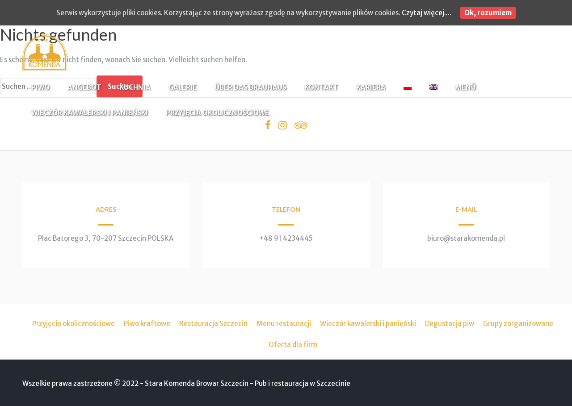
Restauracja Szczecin (213, 323)
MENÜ (465, 87)
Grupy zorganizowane (518, 323)
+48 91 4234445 (286, 238)
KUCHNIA (135, 87)
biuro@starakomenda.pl (466, 238)
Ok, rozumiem (488, 12)
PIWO (40, 87)
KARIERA (371, 87)
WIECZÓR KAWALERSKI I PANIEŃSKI (89, 113)
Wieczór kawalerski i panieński (368, 323)
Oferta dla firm (293, 344)
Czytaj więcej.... (426, 12)
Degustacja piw (449, 323)
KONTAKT (321, 87)
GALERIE (182, 87)
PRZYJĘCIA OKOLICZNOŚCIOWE (217, 113)
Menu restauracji (284, 323)
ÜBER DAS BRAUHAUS (250, 87)
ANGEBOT (84, 87)
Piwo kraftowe (147, 323)
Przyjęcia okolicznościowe (73, 323)
